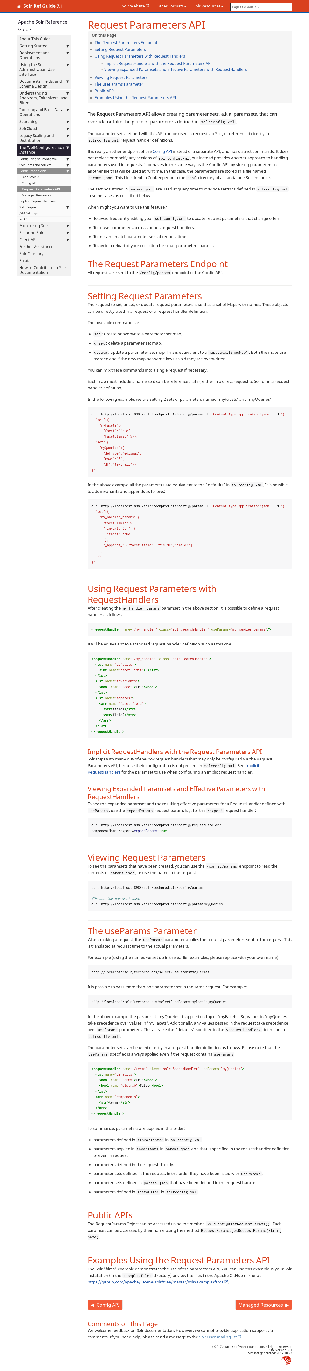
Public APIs (105, 91)
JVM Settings (28, 213)
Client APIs (44, 239)
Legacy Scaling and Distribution (44, 138)
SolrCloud (44, 128)
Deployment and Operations (44, 55)
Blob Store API (32, 177)
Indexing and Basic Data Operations (44, 112)
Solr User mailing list (218, 1337)
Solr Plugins (44, 207)
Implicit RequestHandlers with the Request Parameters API (158, 63)
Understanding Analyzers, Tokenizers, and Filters (44, 97)
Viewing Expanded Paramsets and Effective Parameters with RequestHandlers (175, 69)
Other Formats (171, 6)
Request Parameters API (41, 189)
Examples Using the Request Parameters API (135, 97)
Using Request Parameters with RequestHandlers (140, 56)
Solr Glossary (31, 253)
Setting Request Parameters (120, 49)
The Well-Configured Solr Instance (44, 150)
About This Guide (35, 38)
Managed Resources (36, 195)
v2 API (23, 219)
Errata (25, 260)
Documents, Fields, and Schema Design (44, 84)
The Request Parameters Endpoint (126, 42)
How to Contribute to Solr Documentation (42, 270)
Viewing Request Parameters (121, 77)
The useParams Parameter (119, 84)
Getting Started (44, 45)
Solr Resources (208, 6)
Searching (44, 121)
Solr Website (133, 6)
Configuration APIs (44, 171)
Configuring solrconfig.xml (44, 159)
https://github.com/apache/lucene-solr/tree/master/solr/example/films (155, 1282)
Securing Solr (44, 232)
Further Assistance (36, 246)
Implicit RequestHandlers (37, 201)
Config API (29, 183)
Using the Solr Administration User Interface (44, 69)
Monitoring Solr (44, 225)
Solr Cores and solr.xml (44, 165)
